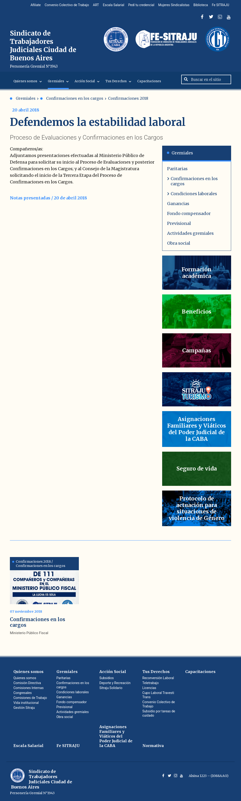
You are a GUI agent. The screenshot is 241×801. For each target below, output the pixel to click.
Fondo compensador (189, 216)
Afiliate (30, 6)
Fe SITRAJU (220, 6)
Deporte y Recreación (115, 683)
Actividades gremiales (190, 236)
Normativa (153, 745)
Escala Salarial (110, 6)
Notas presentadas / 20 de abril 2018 (48, 201)
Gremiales (56, 84)
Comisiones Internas (28, 688)
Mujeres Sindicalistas (172, 6)
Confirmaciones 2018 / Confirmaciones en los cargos (38, 563)
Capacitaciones (149, 84)
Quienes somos (25, 84)
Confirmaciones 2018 (128, 101)
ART (92, 6)
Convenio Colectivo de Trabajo (62, 6)
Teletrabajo (150, 683)
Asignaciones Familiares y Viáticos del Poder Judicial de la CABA (116, 736)
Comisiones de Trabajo (30, 698)
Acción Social (85, 84)
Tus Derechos (116, 84)
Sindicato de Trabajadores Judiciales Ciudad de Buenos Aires (44, 50)
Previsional (179, 226)
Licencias (149, 688)
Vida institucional (26, 703)
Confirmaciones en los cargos (71, 101)
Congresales (22, 693)
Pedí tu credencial (138, 6)
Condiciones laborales (194, 196)
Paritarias (177, 171)
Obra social (178, 246)
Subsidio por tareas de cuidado (158, 713)
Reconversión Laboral (158, 678)
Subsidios (106, 678)
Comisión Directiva (27, 683)
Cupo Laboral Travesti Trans (158, 695)
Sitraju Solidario (110, 688)
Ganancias (178, 206)
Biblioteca (199, 6)
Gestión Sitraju (24, 708)
